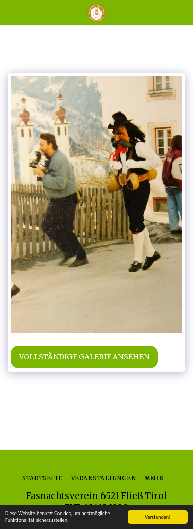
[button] (11, 12)
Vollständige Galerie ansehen (84, 356)
